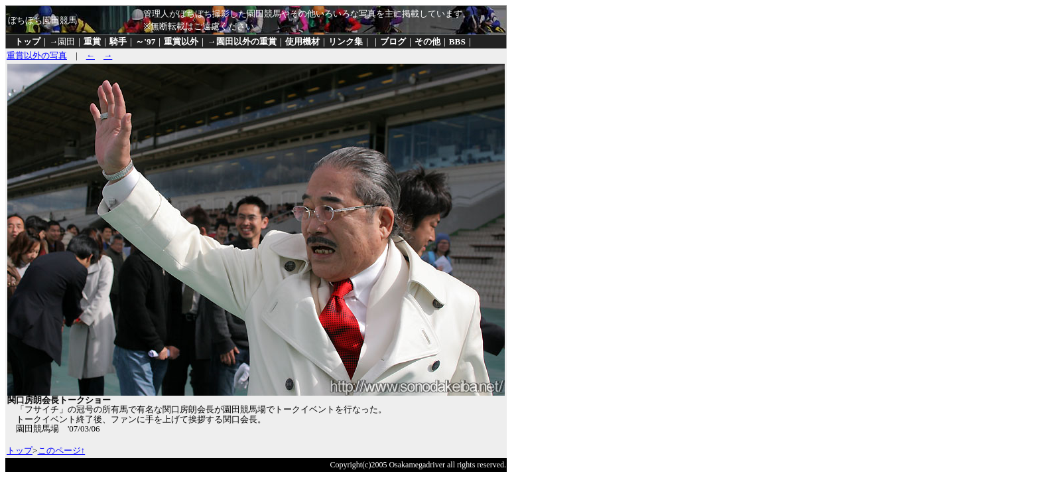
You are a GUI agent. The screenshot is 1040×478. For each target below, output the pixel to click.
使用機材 (302, 41)
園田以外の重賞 (246, 41)
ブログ (393, 41)
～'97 (145, 41)
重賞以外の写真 (37, 55)
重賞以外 (181, 41)
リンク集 (345, 41)
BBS (457, 41)
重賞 (92, 41)
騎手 (118, 41)
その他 (427, 41)
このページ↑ (62, 450)
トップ (27, 41)
